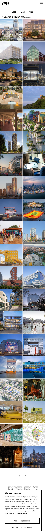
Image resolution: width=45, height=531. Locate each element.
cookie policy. (24, 513)
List (22, 12)
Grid (14, 12)
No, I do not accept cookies (22, 527)
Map (31, 12)
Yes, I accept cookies (22, 521)
